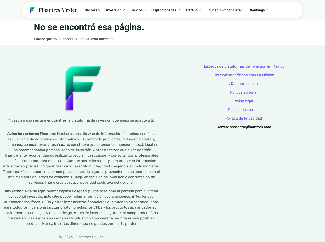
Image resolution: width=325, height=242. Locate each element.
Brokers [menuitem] (93, 10)
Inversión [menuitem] (115, 10)
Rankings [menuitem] (259, 10)
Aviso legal (244, 101)
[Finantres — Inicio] (52, 10)
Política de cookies (243, 110)
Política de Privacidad (243, 118)
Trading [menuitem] (193, 10)
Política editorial (243, 92)
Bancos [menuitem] (138, 10)
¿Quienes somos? (243, 83)
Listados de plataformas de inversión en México (244, 66)
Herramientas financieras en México (244, 75)
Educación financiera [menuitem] (225, 10)
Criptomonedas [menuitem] (165, 10)
